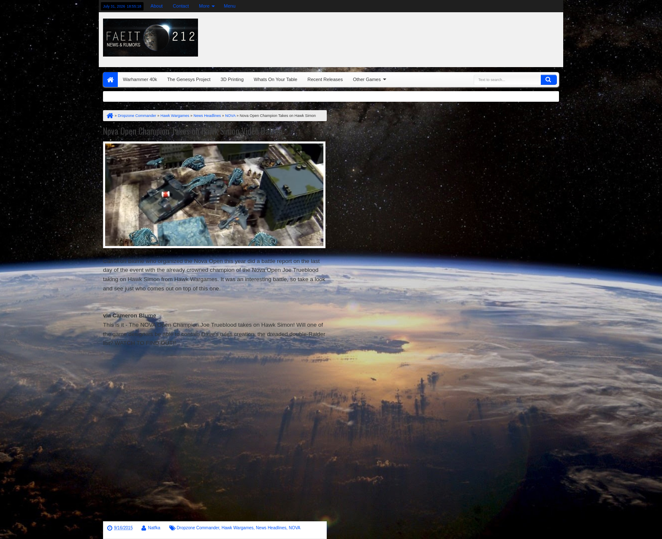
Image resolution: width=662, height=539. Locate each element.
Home (110, 79)
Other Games (367, 79)
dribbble (546, 6)
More (204, 5)
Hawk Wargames (238, 527)
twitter (491, 6)
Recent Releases (325, 79)
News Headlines (271, 527)
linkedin (535, 6)
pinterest (557, 6)
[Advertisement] (456, 38)
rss (524, 6)
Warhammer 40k (140, 79)
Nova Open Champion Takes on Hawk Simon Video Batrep (192, 131)
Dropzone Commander (198, 527)
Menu (230, 5)
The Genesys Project (189, 79)
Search (549, 80)
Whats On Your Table (275, 79)
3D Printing (232, 79)
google (513, 6)
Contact (181, 5)
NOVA (295, 527)
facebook (502, 6)
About (157, 5)
